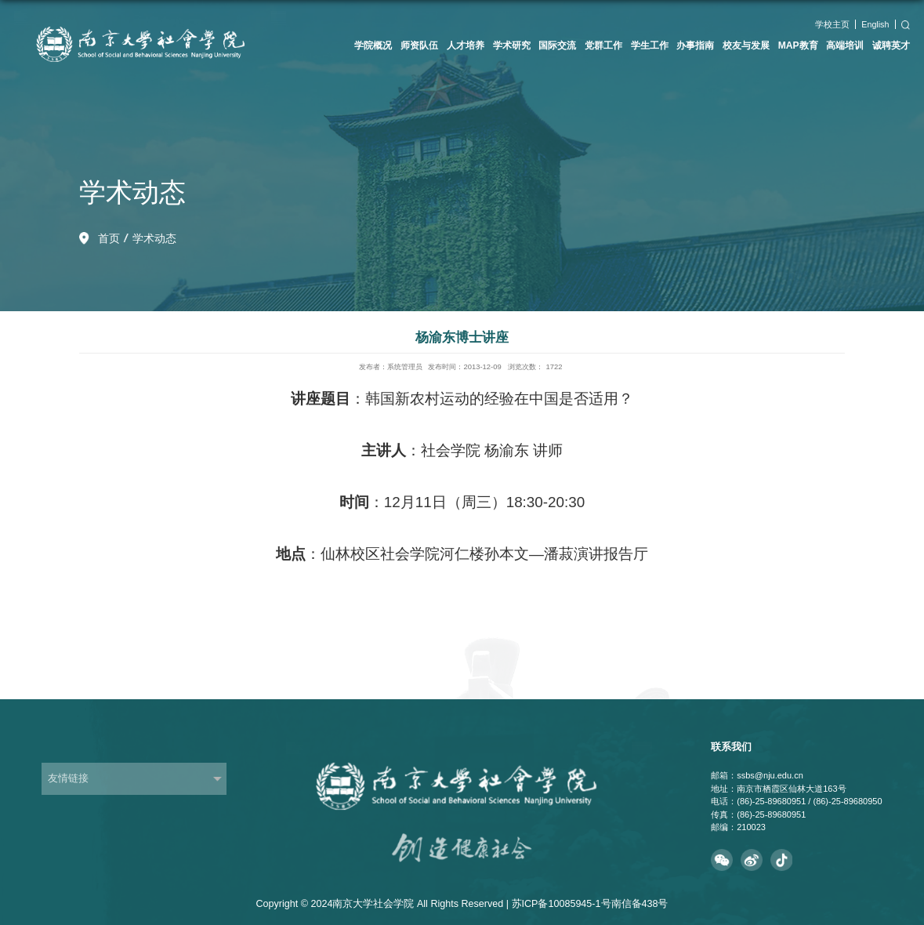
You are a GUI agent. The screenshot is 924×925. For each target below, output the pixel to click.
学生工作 (650, 45)
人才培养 (465, 45)
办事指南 (695, 45)
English (875, 24)
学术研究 (512, 45)
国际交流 (557, 45)
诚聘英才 (891, 45)
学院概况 (373, 45)
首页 (109, 238)
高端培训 (845, 45)
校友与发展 (746, 45)
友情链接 (68, 778)
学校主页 (832, 24)
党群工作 (603, 45)
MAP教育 (798, 45)
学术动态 (154, 238)
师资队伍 (419, 45)
